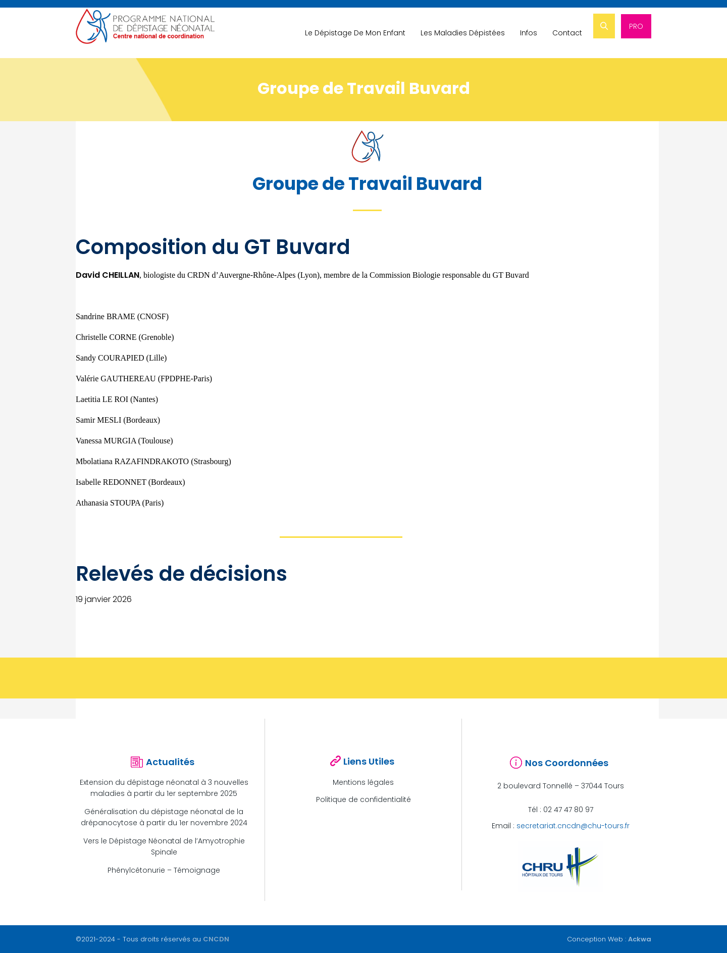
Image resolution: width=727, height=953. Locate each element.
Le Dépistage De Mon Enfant (356, 33)
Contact (568, 33)
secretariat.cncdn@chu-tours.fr (573, 826)
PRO (636, 33)
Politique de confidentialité (363, 799)
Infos (529, 33)
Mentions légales (363, 782)
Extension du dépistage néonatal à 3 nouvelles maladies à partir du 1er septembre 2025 (164, 787)
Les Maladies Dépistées (464, 33)
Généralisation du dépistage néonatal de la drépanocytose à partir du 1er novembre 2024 (164, 817)
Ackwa (639, 939)
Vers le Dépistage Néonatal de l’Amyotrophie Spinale (164, 846)
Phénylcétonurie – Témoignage (164, 870)
